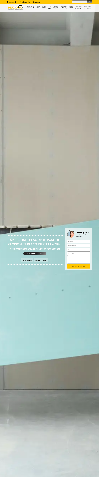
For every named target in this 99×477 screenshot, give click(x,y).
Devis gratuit (27, 260)
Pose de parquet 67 (71, 8)
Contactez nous (41, 260)
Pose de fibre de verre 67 (44, 8)
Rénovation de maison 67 (78, 7)
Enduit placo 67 (49, 7)
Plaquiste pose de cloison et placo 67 (30, 8)
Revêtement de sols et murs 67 (87, 7)
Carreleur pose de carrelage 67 (64, 8)
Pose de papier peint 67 (38, 8)
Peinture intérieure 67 (56, 8)
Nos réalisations (34, 254)
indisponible (12, 2)
